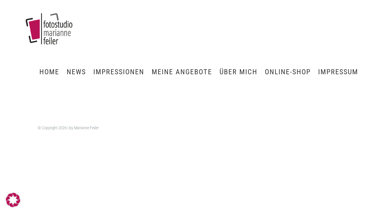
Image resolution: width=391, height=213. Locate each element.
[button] (13, 200)
